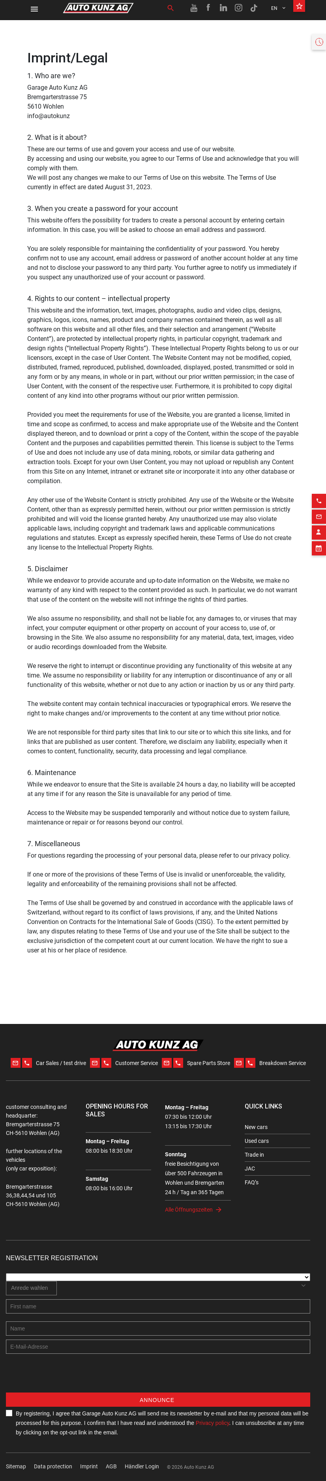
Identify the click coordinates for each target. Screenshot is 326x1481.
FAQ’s (252, 1182)
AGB (111, 1466)
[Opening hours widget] (319, 42)
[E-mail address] (158, 1347)
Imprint (89, 1466)
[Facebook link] (209, 8)
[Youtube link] (194, 8)
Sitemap (16, 1466)
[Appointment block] (319, 530)
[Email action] (319, 499)
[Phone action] (319, 483)
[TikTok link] (254, 8)
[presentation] (66, 1377)
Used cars (257, 1141)
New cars (256, 1127)
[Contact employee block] (319, 515)
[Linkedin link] (224, 8)
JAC (250, 1168)
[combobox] (31, 1288)
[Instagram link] (239, 8)
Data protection (53, 1466)
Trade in (254, 1155)
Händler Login (142, 1466)
